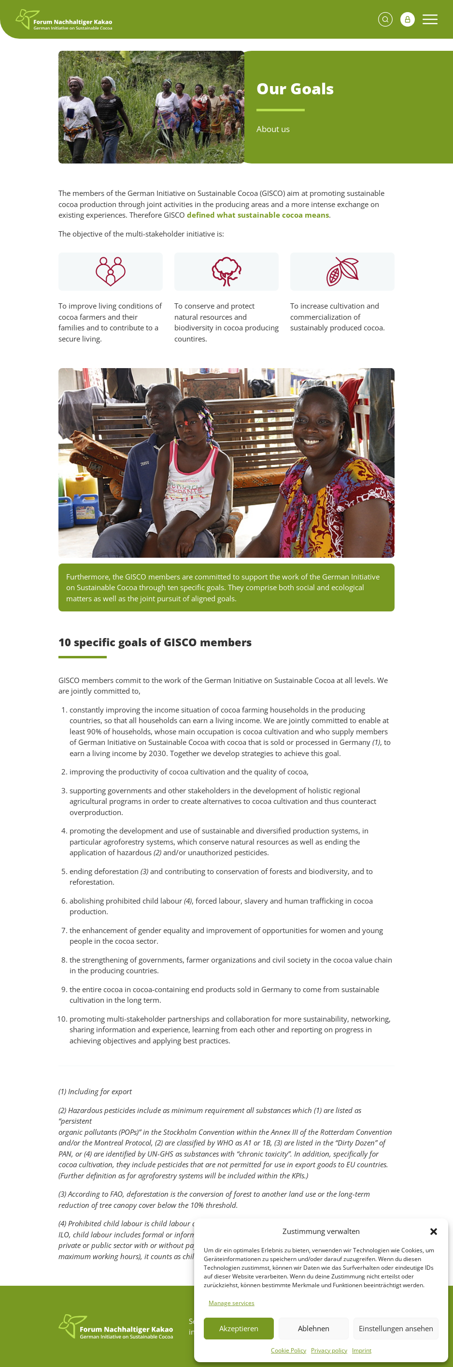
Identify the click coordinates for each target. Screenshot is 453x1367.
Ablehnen (313, 1328)
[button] (434, 1231)
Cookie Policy (288, 1350)
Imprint (361, 1350)
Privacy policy (329, 1350)
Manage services (232, 1303)
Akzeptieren (238, 1328)
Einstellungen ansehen (396, 1328)
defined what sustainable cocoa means (258, 215)
